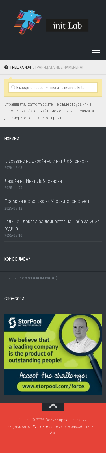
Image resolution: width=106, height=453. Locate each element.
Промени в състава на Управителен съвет (47, 201)
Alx (52, 432)
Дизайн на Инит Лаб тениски (33, 181)
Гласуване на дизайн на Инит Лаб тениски (46, 161)
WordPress (42, 426)
